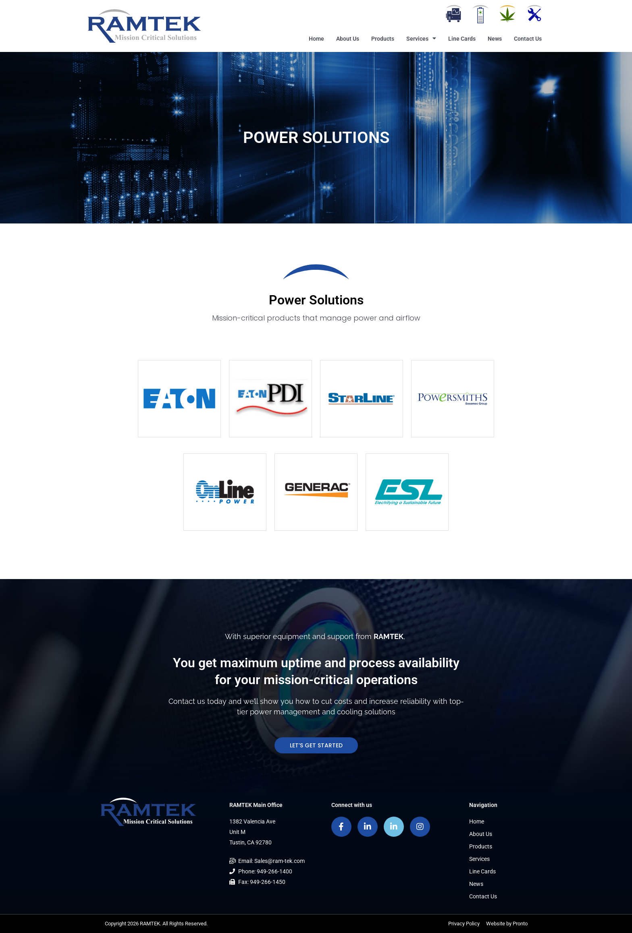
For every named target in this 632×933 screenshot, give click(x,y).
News (495, 38)
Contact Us (528, 38)
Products (382, 38)
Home (316, 38)
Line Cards (462, 38)
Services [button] (421, 39)
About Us (347, 38)
